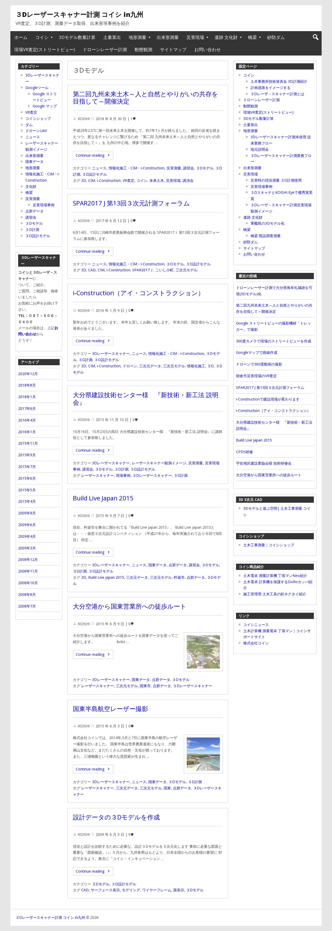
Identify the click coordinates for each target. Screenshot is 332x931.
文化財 (30, 186)
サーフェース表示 (105, 889)
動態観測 (143, 49)
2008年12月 (28, 559)
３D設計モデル (94, 174)
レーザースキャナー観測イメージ (159, 462)
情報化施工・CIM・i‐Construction (136, 167)
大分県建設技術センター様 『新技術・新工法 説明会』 (145, 398)
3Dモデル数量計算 (77, 37)
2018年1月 (27, 396)
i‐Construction (109, 365)
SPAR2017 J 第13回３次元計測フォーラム (131, 203)
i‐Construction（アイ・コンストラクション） (138, 293)
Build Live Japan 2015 (103, 498)
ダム (29, 124)
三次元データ (150, 365)
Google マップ (45, 106)
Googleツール (37, 87)
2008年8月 (27, 594)
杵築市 (179, 577)
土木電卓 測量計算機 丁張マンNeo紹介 (275, 575)
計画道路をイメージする (270, 87)
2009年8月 (27, 513)
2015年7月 (27, 466)
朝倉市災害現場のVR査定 (256, 375)
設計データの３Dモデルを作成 (116, 817)
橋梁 (252, 37)
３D (210, 365)
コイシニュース (256, 624)
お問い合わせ (207, 49)
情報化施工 (196, 365)
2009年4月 (27, 536)
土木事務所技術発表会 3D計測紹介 (279, 81)
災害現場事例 (261, 186)
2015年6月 (27, 478)
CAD (92, 269)
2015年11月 (28, 443)
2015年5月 (27, 489)
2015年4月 (27, 501)
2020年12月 (28, 373)
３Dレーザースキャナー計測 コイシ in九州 (79, 14)
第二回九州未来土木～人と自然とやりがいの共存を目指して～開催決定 (145, 98)
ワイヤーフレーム (156, 889)
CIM (91, 180)
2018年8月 (27, 385)
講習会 (188, 167)
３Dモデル (204, 167)
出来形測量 (168, 37)
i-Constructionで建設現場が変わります (268, 399)
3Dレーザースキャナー (111, 353)
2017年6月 (27, 408)
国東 (167, 787)
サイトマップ (173, 49)
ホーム (20, 37)
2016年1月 (27, 431)
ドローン (130, 365)
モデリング (131, 889)
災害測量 (174, 167)
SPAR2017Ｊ (142, 269)
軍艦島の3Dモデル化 (268, 223)
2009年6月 (27, 524)
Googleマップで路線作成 (256, 352)
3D (83, 180)
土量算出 (112, 37)
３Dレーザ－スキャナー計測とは (277, 93)
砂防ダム (276, 37)
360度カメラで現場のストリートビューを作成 (273, 341)
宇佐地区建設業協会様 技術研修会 (264, 463)
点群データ (178, 564)
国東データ (157, 564)
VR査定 (128, 180)
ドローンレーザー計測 (105, 49)
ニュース (99, 167)
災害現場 (195, 37)
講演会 (188, 180)
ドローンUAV (36, 130)
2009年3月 (27, 548)
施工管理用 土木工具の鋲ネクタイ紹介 (274, 593)
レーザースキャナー (97, 475)
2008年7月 (27, 606)
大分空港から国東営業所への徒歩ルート (129, 606)
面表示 (178, 889)
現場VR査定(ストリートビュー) (44, 49)
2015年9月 (27, 454)
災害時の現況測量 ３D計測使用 (276, 180)
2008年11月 (28, 571)
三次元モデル (186, 269)
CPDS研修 (244, 451)
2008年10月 (28, 582)
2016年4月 (27, 420)
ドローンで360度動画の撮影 (259, 364)
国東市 (145, 685)
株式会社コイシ (256, 642)
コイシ (42, 37)
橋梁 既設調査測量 (266, 235)
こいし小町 (164, 269)
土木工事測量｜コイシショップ (268, 544)
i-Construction (109, 180)
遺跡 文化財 (226, 37)
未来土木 (156, 180)
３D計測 (85, 359)
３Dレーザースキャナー (152, 475)
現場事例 (123, 475)
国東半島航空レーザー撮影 (110, 709)
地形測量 (137, 37)
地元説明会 (260, 149)
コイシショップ (38, 118)
